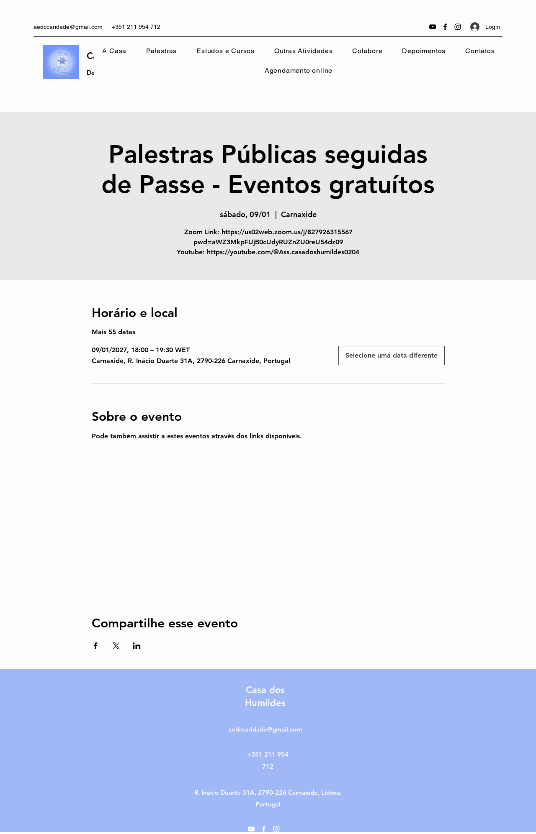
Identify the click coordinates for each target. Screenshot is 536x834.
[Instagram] (458, 27)
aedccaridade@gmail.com (68, 26)
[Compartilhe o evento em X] (116, 645)
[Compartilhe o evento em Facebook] (96, 645)
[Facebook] (445, 27)
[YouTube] (432, 27)
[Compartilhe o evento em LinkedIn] (137, 645)
